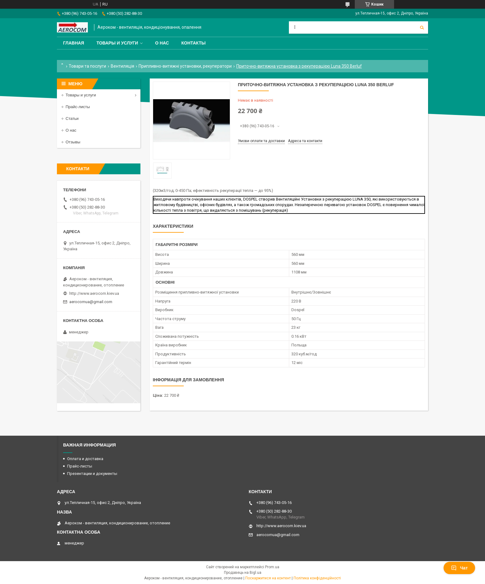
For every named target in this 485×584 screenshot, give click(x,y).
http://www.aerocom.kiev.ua (94, 293)
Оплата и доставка (85, 458)
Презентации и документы (92, 473)
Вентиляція (122, 66)
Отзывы (73, 142)
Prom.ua (272, 567)
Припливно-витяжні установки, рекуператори (185, 66)
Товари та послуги (87, 66)
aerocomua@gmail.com (90, 301)
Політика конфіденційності (317, 578)
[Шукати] (422, 27)
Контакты (193, 42)
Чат (459, 568)
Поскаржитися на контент (268, 578)
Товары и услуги (117, 42)
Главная (73, 42)
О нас (162, 42)
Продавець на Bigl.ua (242, 572)
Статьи (72, 118)
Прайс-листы (78, 106)
